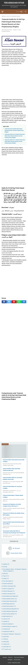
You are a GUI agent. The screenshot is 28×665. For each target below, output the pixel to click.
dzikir (5, 573)
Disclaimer (10, 659)
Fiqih (6, 576)
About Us (10, 657)
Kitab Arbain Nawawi (10, 601)
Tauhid (6, 644)
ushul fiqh (7, 646)
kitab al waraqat (8, 588)
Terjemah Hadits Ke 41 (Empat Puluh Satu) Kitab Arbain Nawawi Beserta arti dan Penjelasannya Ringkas (15, 141)
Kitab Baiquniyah (9, 603)
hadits (6, 578)
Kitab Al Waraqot (8, 591)
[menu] (3, 11)
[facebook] (4, 301)
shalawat (6, 629)
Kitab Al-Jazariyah (9, 593)
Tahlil (5, 639)
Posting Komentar (6, 31)
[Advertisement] (14, 82)
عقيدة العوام (7, 649)
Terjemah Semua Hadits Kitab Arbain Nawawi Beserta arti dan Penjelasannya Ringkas (14, 130)
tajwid (6, 641)
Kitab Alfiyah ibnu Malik (10, 596)
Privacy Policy (17, 659)
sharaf (6, 636)
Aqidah (6, 564)
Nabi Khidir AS (8, 616)
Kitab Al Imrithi (8, 583)
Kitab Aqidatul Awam (10, 598)
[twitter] (9, 301)
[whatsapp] (19, 301)
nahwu (6, 619)
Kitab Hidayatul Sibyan (10, 611)
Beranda (5, 657)
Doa (5, 566)
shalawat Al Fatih (8, 631)
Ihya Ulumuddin (8, 581)
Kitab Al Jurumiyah (9, 586)
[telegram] (23, 301)
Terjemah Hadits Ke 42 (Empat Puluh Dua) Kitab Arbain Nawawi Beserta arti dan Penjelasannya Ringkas (15, 136)
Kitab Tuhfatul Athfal (10, 614)
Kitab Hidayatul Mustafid (11, 609)
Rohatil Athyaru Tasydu (10, 626)
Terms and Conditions (19, 657)
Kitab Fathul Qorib (9, 606)
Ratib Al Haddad (8, 624)
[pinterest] (13, 301)
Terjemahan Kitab (14, 3)
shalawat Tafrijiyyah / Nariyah (12, 634)
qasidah (6, 621)
